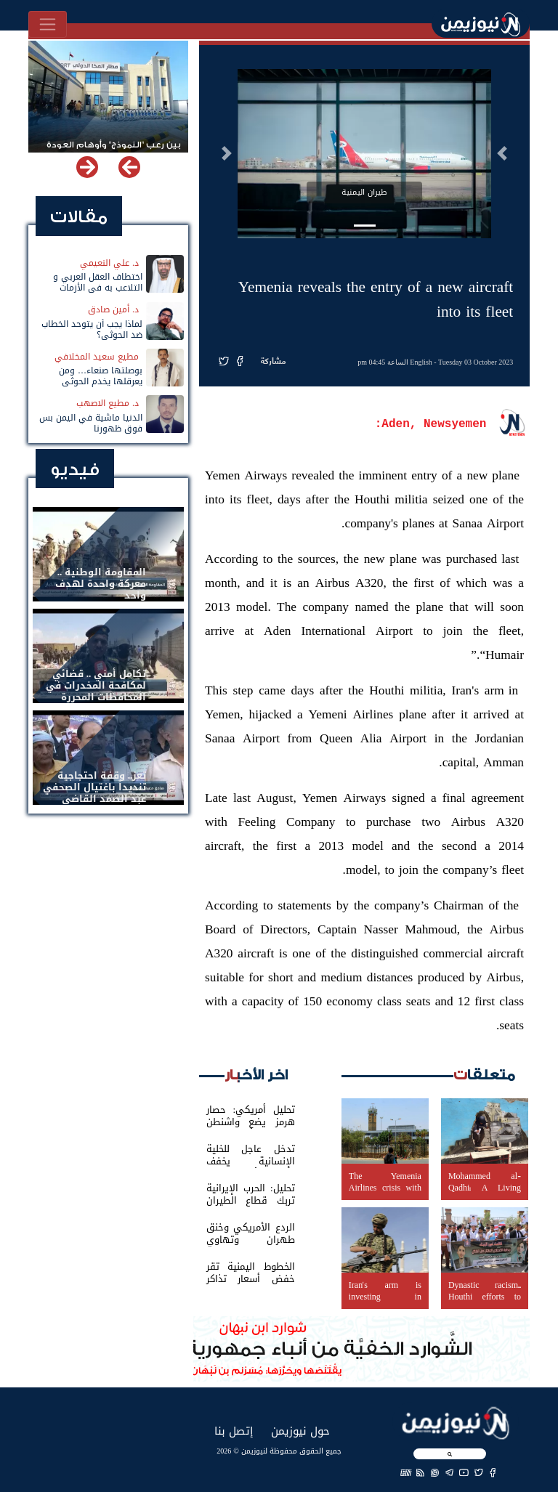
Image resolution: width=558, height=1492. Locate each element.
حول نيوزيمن (300, 1430)
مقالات (79, 217)
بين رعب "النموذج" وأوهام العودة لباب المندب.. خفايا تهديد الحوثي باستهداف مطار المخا (112, 151)
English (421, 362)
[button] (502, 153)
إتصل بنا (233, 1430)
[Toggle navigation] (47, 24)
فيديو (75, 469)
